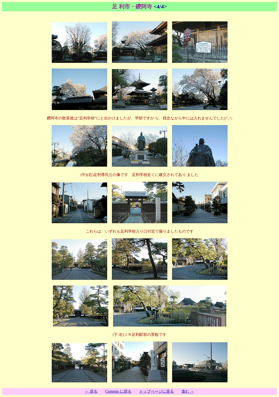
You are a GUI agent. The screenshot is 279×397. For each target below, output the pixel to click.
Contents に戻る (118, 391)
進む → (188, 391)
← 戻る (91, 391)
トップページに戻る (156, 391)
